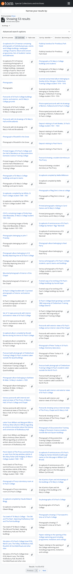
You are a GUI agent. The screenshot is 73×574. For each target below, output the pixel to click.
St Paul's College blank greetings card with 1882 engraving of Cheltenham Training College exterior (54, 303)
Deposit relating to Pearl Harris (50, 143)
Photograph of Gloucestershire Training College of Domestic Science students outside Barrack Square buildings (54, 430)
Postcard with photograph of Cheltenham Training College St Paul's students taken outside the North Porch (54, 367)
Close (13, 16)
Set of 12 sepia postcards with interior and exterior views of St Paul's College (17, 314)
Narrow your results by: (36, 10)
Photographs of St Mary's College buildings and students (51, 62)
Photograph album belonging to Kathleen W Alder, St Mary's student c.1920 (18, 379)
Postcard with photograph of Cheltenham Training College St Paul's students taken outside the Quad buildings (18, 355)
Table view (30, 38)
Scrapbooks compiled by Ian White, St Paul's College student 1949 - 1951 (17, 194)
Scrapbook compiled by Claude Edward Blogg (17, 500)
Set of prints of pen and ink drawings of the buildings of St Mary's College (53, 480)
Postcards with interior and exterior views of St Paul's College (54, 391)
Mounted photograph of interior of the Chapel (17, 274)
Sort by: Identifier (45, 38)
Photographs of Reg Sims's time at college (54, 190)
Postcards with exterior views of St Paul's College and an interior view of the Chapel (54, 326)
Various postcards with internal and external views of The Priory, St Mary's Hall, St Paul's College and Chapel (17, 400)
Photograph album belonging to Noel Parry (53, 244)
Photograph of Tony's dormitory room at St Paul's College (18, 482)
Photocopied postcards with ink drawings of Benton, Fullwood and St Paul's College (54, 104)
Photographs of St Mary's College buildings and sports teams (15, 177)
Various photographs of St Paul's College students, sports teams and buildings (54, 262)
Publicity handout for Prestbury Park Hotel (52, 45)
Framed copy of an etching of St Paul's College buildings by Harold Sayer (53, 282)
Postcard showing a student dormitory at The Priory (54, 159)
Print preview (7, 38)
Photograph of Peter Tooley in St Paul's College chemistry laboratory (53, 346)
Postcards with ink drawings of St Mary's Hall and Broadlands (18, 120)
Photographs (8, 82)
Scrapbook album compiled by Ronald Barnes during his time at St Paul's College (18, 334)
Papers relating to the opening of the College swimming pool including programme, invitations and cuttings (52, 537)
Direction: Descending (62, 38)
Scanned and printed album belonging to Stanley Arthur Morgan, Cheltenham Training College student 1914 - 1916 (54, 81)
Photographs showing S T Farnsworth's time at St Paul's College (53, 516)
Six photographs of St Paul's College (52, 499)
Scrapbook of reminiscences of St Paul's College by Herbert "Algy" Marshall (53, 224)
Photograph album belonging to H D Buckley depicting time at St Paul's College (18, 254)
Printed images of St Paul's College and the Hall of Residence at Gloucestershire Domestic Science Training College (18, 153)
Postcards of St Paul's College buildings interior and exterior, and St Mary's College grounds (17, 99)
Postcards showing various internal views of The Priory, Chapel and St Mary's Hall (54, 409)
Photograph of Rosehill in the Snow (16, 137)
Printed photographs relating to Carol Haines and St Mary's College (53, 207)
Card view (20, 38)
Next (44, 570)
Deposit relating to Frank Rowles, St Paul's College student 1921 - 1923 (54, 124)
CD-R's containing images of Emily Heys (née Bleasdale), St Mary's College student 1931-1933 (18, 215)
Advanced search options (14, 31)
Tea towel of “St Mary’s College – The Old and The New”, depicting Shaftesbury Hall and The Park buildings (18, 518)
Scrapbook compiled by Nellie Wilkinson (53, 175)
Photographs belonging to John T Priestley (15, 237)
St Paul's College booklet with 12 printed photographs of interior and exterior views (18, 293)
